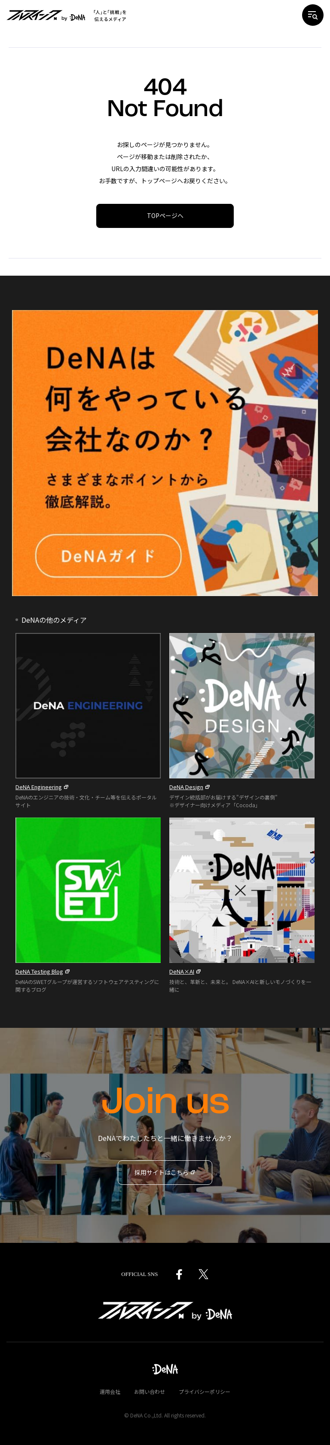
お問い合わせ (149, 1391)
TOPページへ (165, 215)
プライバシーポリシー (204, 1391)
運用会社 (110, 1391)
